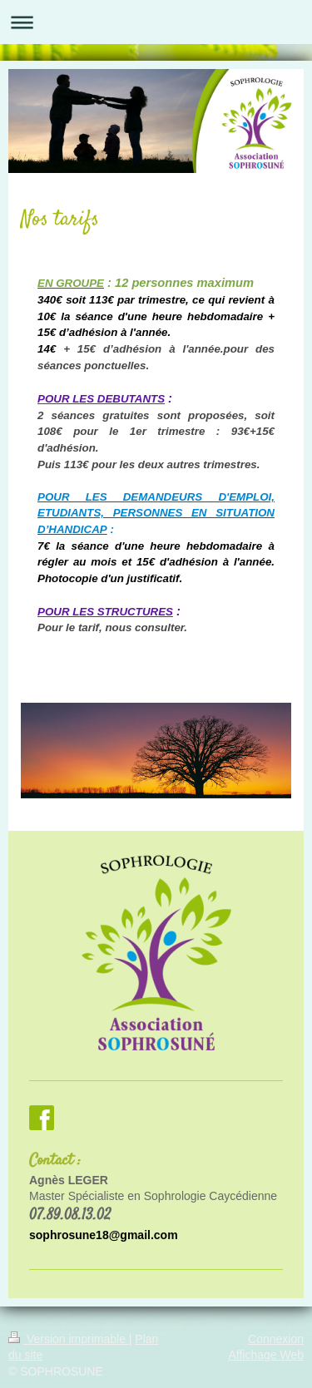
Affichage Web (266, 1354)
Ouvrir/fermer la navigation (156, 22)
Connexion (276, 1339)
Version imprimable (68, 1339)
